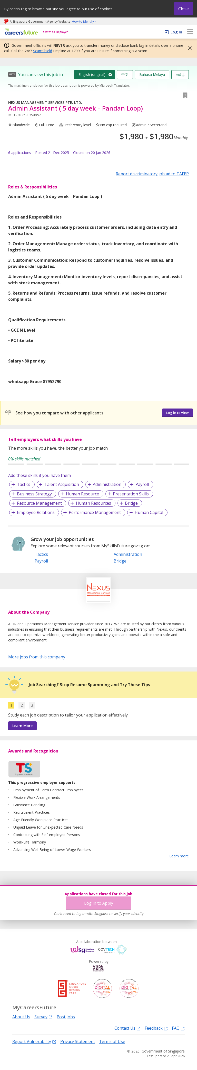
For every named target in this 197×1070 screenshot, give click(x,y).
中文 (125, 74)
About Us (21, 1016)
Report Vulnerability (34, 1041)
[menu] (190, 31)
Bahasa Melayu (152, 74)
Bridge (131, 503)
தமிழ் (180, 74)
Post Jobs (66, 1016)
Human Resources (93, 503)
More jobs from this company (36, 656)
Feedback (156, 1028)
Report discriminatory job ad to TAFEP (152, 174)
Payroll (142, 484)
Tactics (23, 484)
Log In (176, 31)
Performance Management (95, 512)
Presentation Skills (131, 494)
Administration (107, 484)
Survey (43, 1016)
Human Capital (149, 512)
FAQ (178, 1028)
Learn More (22, 725)
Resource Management (39, 503)
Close (183, 9)
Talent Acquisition (61, 484)
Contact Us (127, 1028)
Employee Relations (36, 512)
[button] (188, 48)
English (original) (91, 74)
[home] (20, 32)
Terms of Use (112, 1041)
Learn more (179, 856)
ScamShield (42, 50)
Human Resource (82, 494)
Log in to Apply (98, 903)
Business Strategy (34, 494)
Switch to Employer (55, 32)
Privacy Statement (77, 1041)
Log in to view (177, 412)
